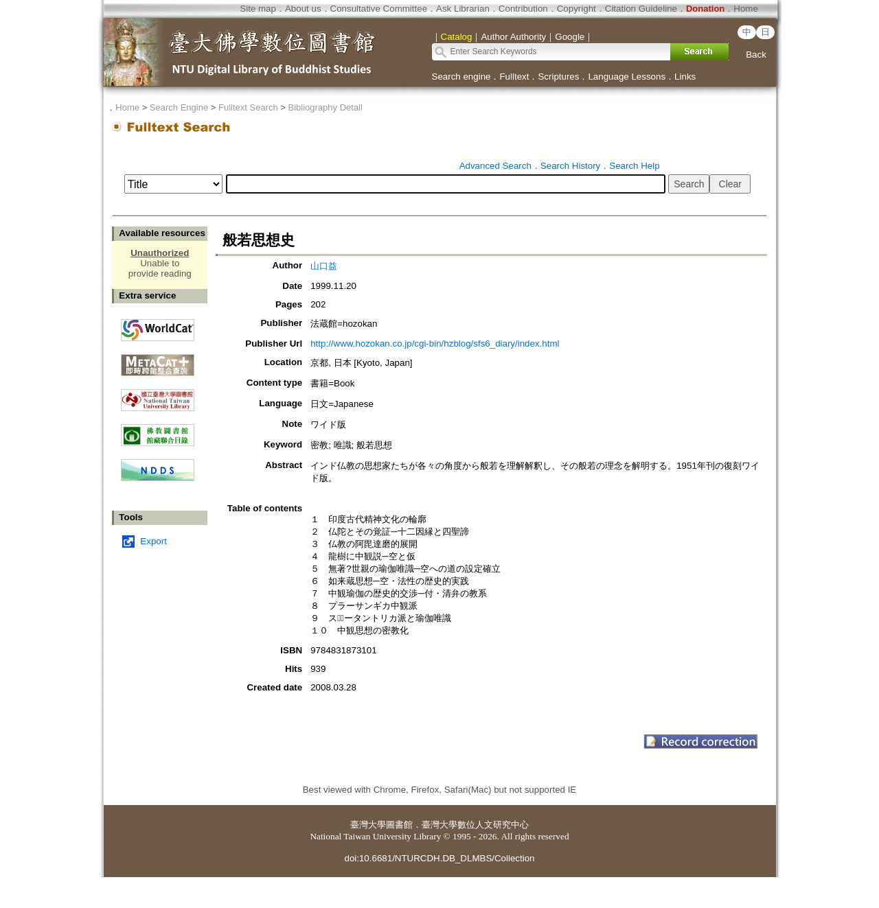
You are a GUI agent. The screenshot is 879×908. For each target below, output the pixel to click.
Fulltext (514, 76)
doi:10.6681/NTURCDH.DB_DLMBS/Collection (439, 858)
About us (303, 8)
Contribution (523, 8)
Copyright (576, 8)
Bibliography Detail (325, 107)
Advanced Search (495, 166)
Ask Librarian (463, 8)
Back (756, 54)
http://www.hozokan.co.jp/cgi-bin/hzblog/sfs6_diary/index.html (434, 343)
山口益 (323, 266)
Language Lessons (626, 76)
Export (153, 541)
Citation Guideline (641, 8)
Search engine (461, 76)
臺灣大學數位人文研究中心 (475, 824)
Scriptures (558, 76)
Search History (570, 166)
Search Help (634, 166)
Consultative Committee (378, 8)
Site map (258, 8)
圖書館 (399, 824)
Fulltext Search (248, 107)
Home (745, 8)
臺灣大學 (368, 824)
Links (685, 76)
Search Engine (179, 107)
